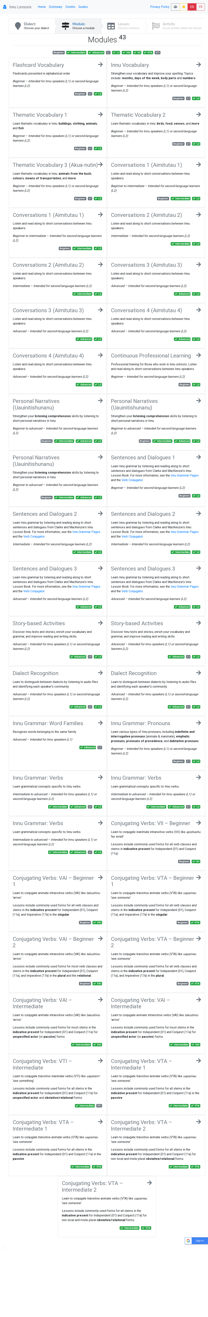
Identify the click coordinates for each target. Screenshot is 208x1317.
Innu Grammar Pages (185, 475)
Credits (70, 7)
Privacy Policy (159, 7)
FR (200, 7)
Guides (83, 7)
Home (42, 7)
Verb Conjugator (132, 480)
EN (192, 7)
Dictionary (55, 7)
